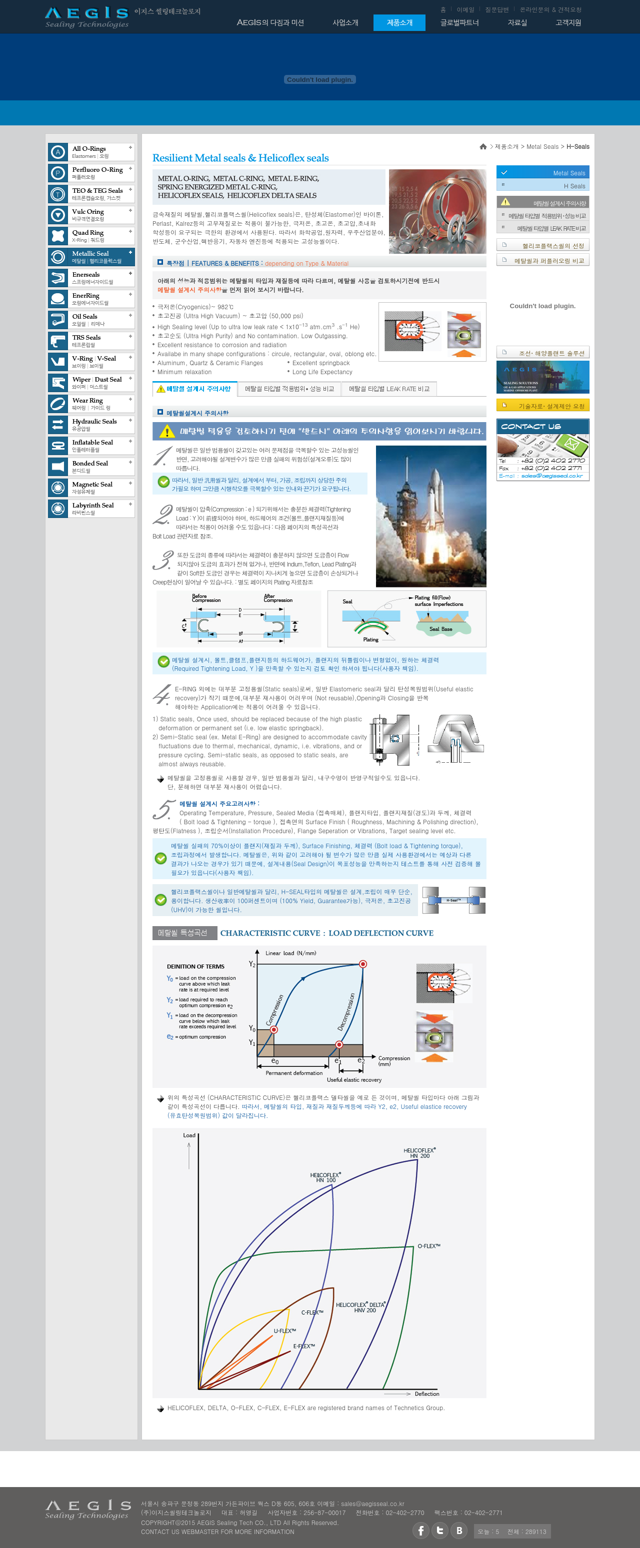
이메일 (465, 9)
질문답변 (497, 9)
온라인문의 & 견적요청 (551, 9)
